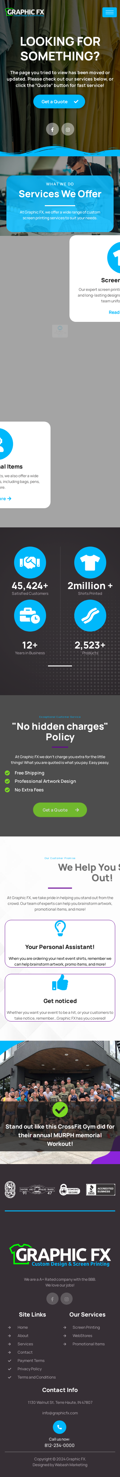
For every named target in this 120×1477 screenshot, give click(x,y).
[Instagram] (67, 129)
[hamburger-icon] (109, 12)
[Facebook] (52, 129)
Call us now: (60, 1439)
